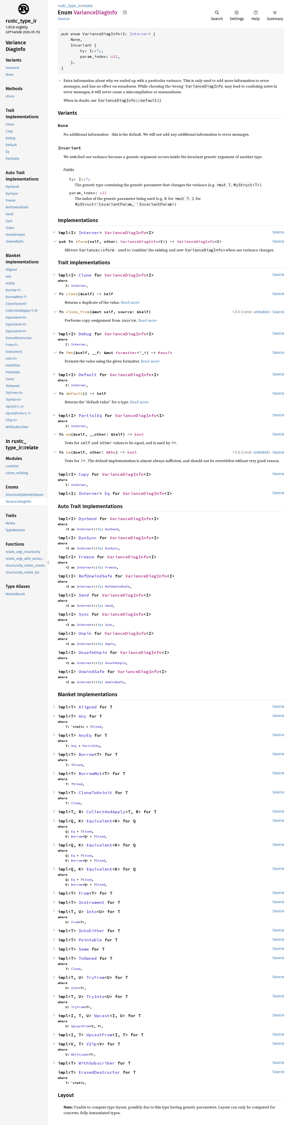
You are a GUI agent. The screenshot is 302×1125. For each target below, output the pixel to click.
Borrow (86, 754)
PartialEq (90, 415)
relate (87, 6)
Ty (98, 50)
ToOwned (88, 958)
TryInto (95, 996)
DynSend (88, 518)
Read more (130, 302)
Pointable (90, 940)
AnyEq (85, 735)
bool (139, 434)
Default (88, 374)
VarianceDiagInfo (125, 232)
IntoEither (92, 930)
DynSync (88, 537)
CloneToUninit (95, 792)
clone (72, 293)
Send (84, 595)
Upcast (102, 1015)
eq (68, 434)
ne (68, 452)
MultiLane (79, 1054)
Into (91, 911)
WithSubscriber (97, 1063)
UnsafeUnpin (93, 652)
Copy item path (125, 12)
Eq (107, 493)
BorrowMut (90, 773)
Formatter (126, 352)
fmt (69, 352)
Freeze (86, 557)
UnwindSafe (92, 671)
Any (82, 716)
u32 (114, 56)
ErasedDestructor (99, 1072)
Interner (139, 33)
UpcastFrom (80, 1026)
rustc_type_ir (69, 6)
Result (165, 352)
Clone (85, 275)
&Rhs (111, 452)
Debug (85, 334)
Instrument (92, 902)
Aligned (88, 707)
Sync (84, 614)
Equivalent (99, 821)
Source (64, 19)
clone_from (78, 311)
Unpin (85, 633)
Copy (84, 474)
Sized (96, 727)
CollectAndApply (105, 811)
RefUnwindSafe (95, 576)
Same (84, 949)
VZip (91, 1044)
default (74, 393)
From (84, 893)
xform (81, 241)
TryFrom (95, 977)
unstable (260, 312)
